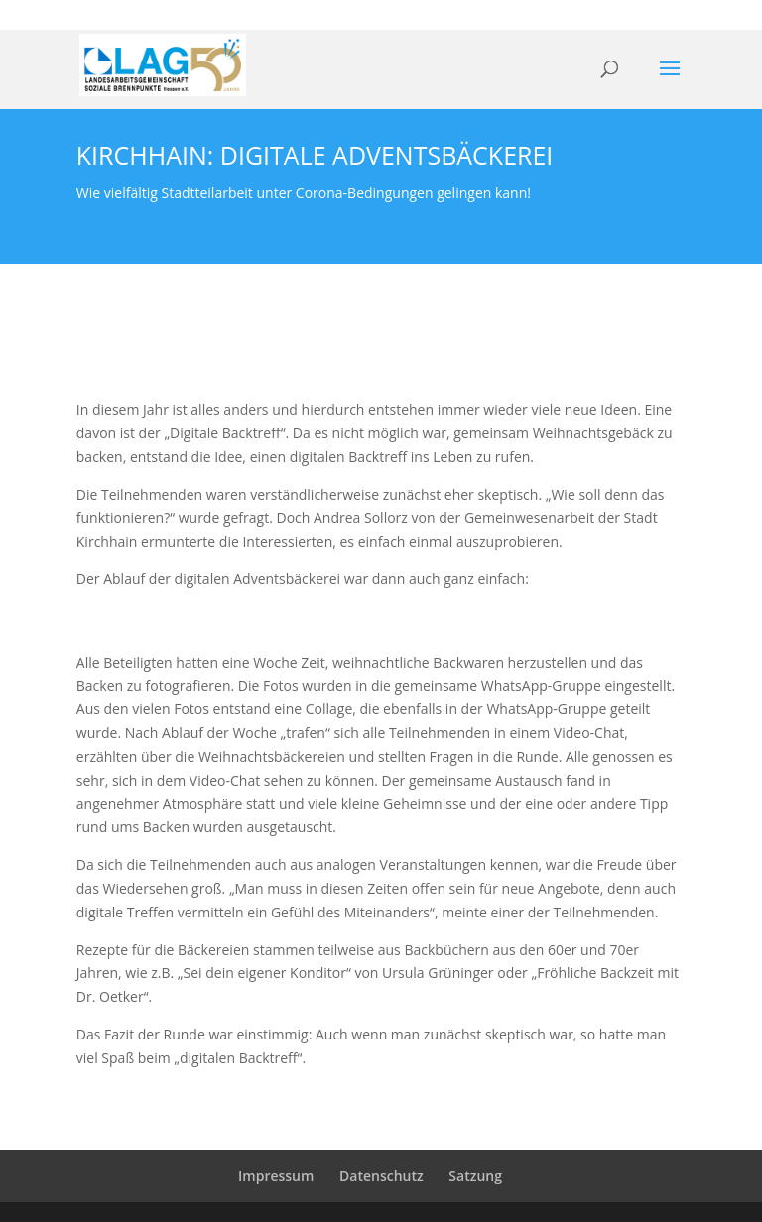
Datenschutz (381, 1175)
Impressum (276, 1175)
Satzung (475, 1175)
